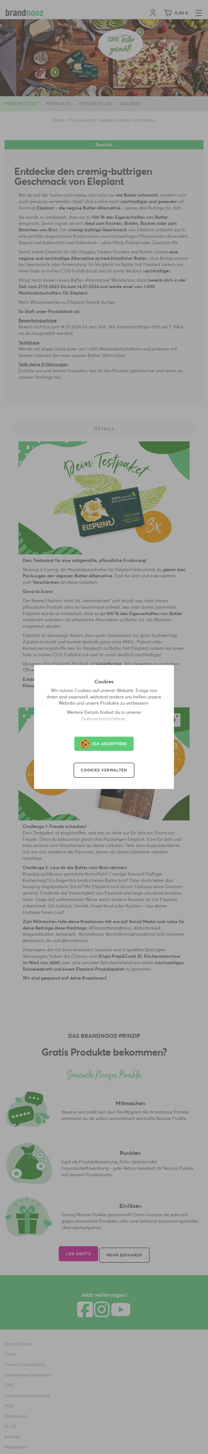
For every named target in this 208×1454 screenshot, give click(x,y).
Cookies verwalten (104, 770)
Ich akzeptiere (103, 744)
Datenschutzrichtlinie (103, 719)
